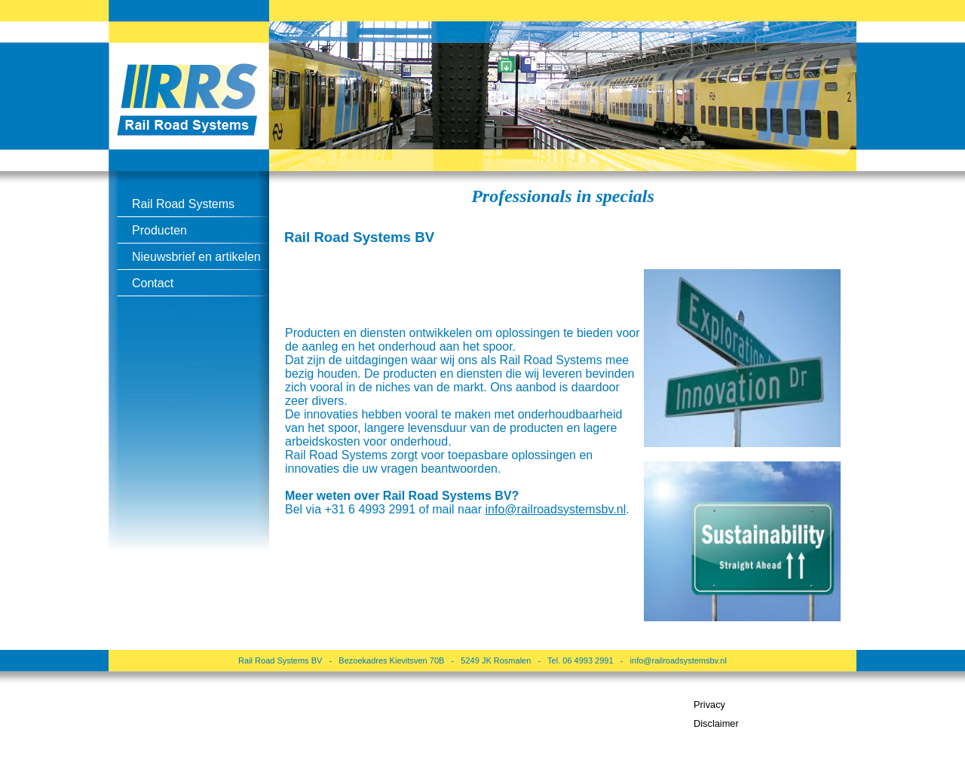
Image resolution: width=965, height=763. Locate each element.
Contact (152, 283)
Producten (159, 230)
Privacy (709, 704)
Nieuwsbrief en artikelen (196, 256)
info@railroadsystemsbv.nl (678, 660)
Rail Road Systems (183, 204)
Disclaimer (716, 723)
